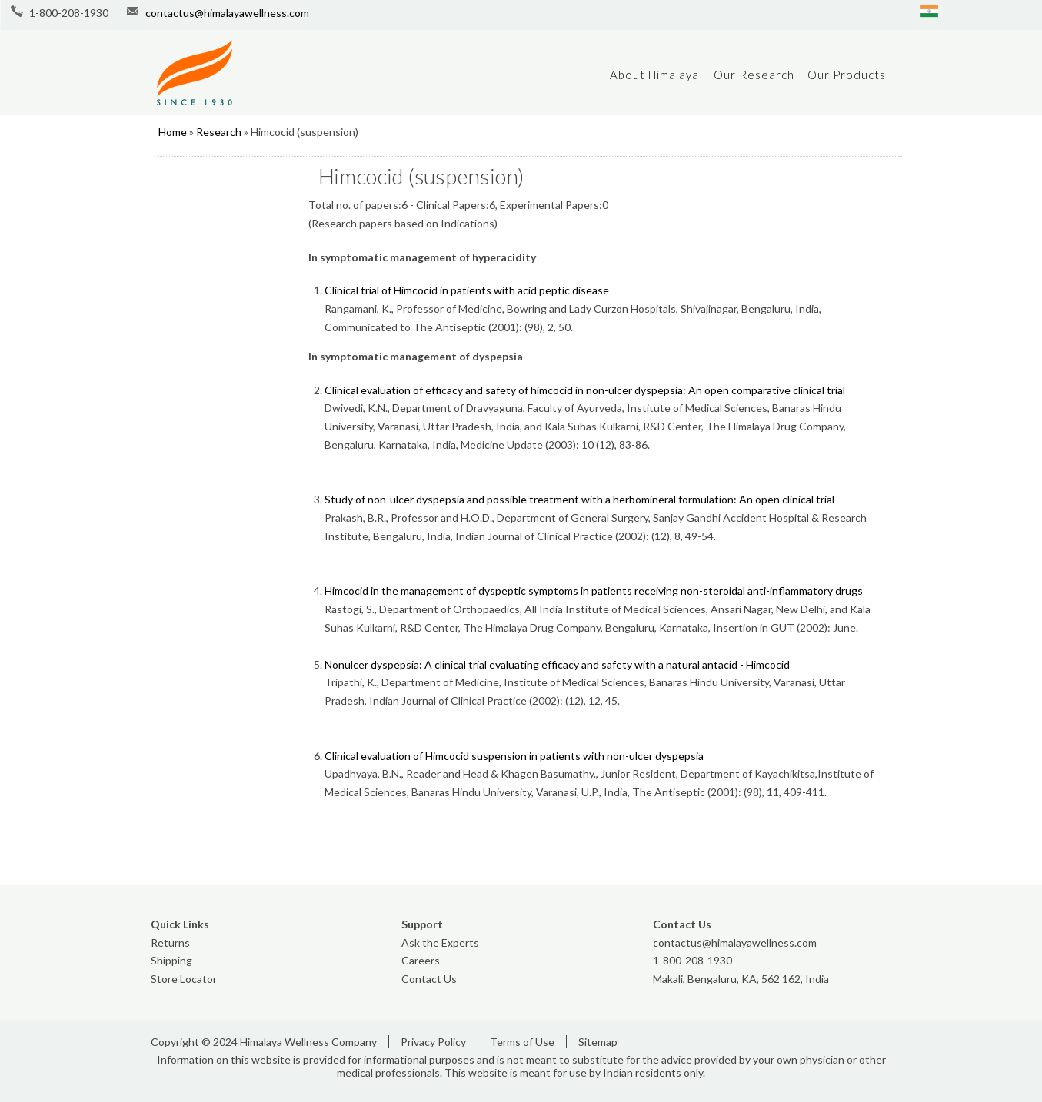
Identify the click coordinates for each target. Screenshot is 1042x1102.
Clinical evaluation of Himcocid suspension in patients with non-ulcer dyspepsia (514, 755)
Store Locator (184, 978)
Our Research (754, 74)
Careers (420, 960)
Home (172, 131)
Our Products (846, 74)
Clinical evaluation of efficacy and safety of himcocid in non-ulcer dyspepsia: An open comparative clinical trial (585, 390)
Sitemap (598, 1041)
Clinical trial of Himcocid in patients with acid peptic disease (467, 290)
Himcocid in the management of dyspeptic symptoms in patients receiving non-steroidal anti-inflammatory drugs (594, 590)
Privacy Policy (433, 1041)
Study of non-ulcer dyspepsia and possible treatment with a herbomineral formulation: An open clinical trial (579, 499)
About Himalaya (654, 74)
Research (218, 131)
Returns (170, 942)
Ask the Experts (440, 942)
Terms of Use (522, 1041)
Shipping (171, 960)
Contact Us (429, 978)
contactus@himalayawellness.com (227, 12)
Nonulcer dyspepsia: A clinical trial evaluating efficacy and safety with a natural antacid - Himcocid (557, 664)
